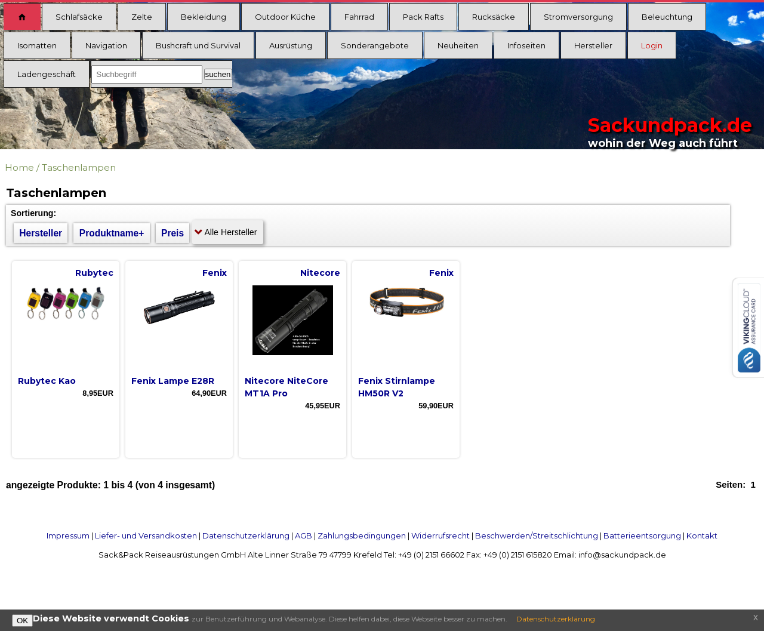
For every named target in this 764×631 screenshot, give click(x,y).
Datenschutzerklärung (245, 535)
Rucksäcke (493, 16)
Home (19, 167)
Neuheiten (458, 45)
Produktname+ (111, 233)
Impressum (68, 535)
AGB (303, 535)
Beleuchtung (667, 16)
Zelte (141, 16)
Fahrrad (359, 16)
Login (652, 45)
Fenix (214, 272)
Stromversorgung (578, 16)
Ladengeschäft (46, 74)
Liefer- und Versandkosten (146, 535)
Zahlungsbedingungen (362, 535)
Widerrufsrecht (440, 535)
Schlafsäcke (79, 16)
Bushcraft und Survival (198, 45)
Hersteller (593, 45)
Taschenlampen (79, 167)
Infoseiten (526, 45)
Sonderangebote (375, 45)
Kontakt (701, 535)
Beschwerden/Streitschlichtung (536, 535)
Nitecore (320, 272)
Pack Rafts (423, 16)
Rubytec (94, 272)
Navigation (106, 45)
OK (22, 620)
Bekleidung (203, 16)
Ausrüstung (290, 45)
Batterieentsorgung (642, 535)
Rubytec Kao (47, 380)
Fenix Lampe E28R (172, 380)
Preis (172, 233)
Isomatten (37, 45)
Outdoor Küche (285, 16)
